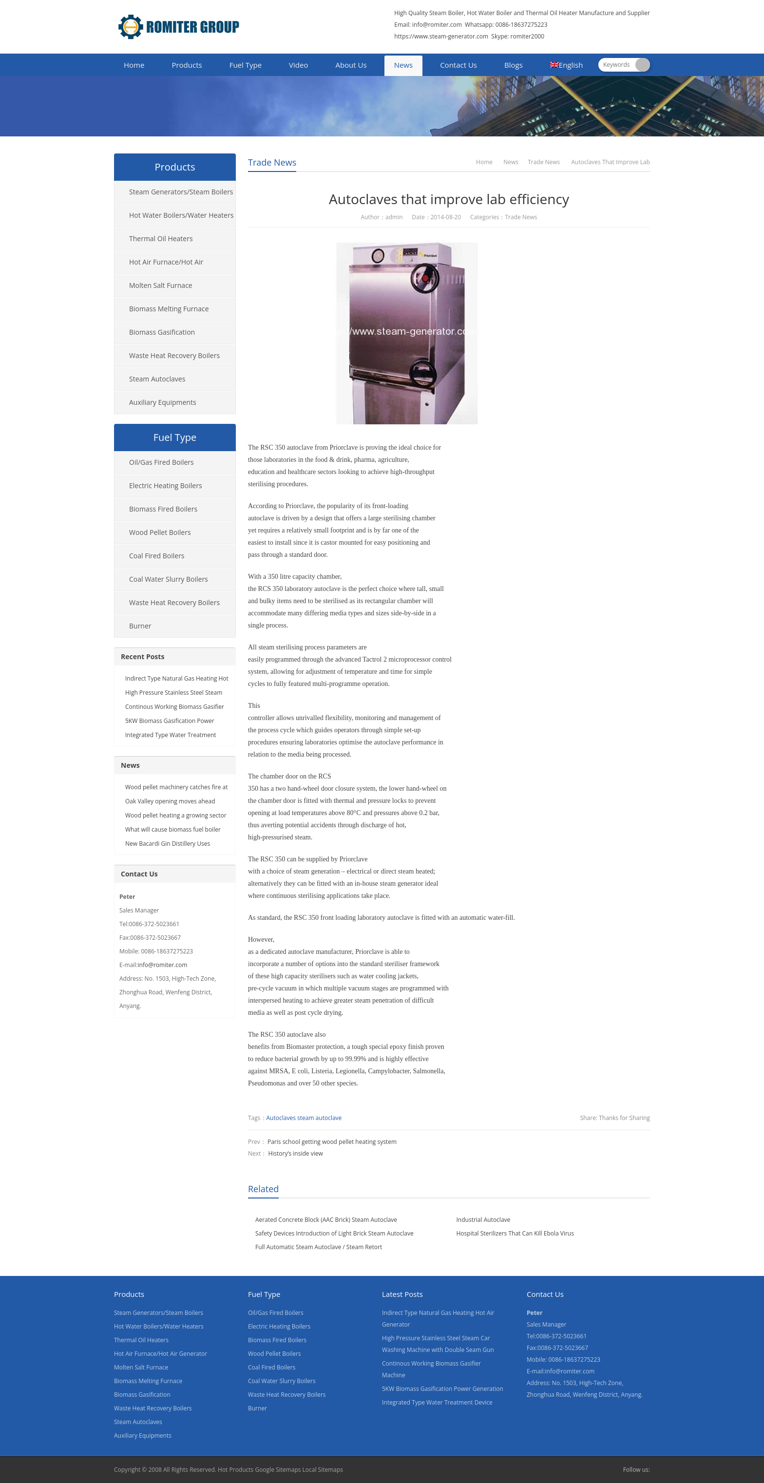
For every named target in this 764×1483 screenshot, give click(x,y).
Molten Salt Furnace (160, 285)
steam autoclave (319, 1118)
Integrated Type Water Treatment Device (437, 1402)
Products (187, 65)
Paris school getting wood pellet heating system (332, 1142)
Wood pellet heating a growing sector (176, 815)
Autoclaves (281, 1118)
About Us (350, 65)
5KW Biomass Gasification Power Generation (442, 1389)
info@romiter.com (436, 24)
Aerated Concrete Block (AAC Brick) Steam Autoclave (326, 1220)
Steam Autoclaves (157, 378)
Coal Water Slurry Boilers (168, 579)
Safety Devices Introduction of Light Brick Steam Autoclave (334, 1233)
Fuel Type (245, 65)
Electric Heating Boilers (165, 485)
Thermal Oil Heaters (161, 238)
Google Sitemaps (278, 1469)
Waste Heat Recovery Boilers (174, 355)
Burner (140, 625)
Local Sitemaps (323, 1469)
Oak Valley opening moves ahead (170, 801)
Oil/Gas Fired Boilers (161, 462)
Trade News (272, 162)
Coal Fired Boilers (157, 555)
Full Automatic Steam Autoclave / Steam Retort (318, 1247)
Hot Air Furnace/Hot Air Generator (159, 265)
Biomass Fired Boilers (163, 508)
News (403, 65)
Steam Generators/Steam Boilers (181, 191)
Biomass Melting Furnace (169, 308)
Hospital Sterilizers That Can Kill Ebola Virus (515, 1233)
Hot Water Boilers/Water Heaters (181, 215)
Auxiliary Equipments (162, 402)
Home (134, 65)
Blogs (513, 65)
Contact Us (458, 65)
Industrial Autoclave (484, 1220)
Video (298, 65)
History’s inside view (295, 1153)
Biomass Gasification (162, 332)
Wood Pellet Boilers (160, 532)
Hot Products (235, 1469)
